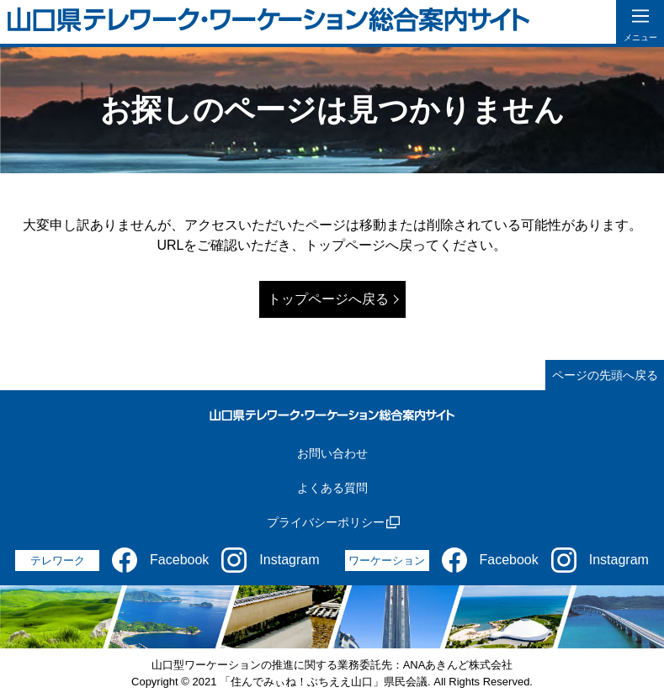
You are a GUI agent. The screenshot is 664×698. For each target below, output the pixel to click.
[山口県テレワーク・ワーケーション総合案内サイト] (269, 22)
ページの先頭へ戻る (605, 375)
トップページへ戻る (328, 299)
